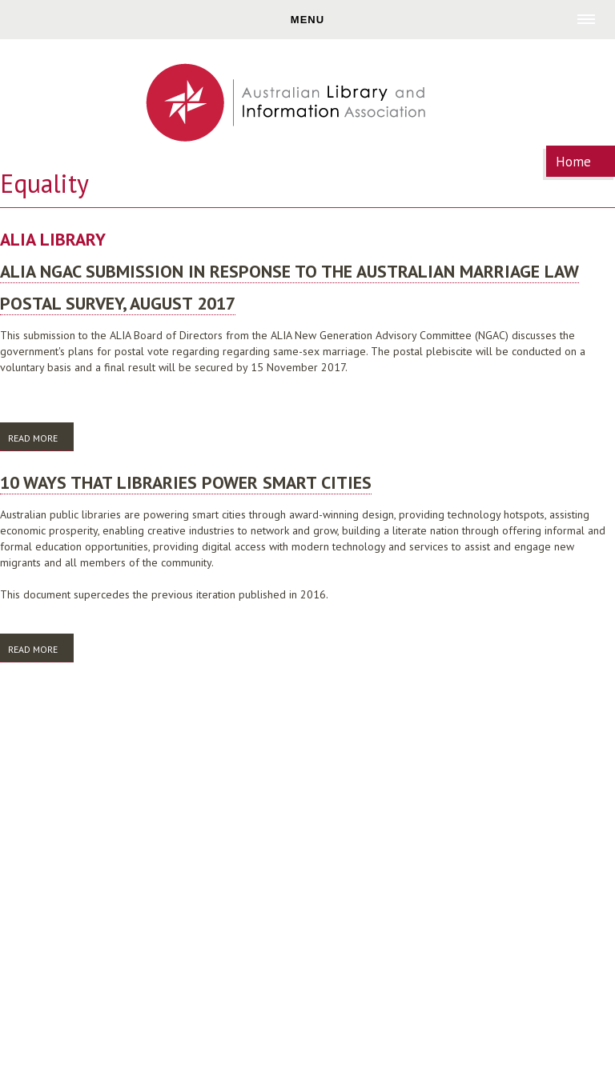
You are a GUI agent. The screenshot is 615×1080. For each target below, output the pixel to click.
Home (573, 161)
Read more (41, 437)
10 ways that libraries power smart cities (186, 482)
